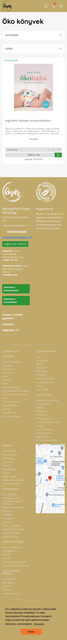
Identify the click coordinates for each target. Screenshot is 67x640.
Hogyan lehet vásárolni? (15, 243)
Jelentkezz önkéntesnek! (11, 289)
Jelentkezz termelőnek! (10, 301)
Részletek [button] (39, 624)
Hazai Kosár (12, 60)
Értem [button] (31, 632)
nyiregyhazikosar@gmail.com (17, 237)
